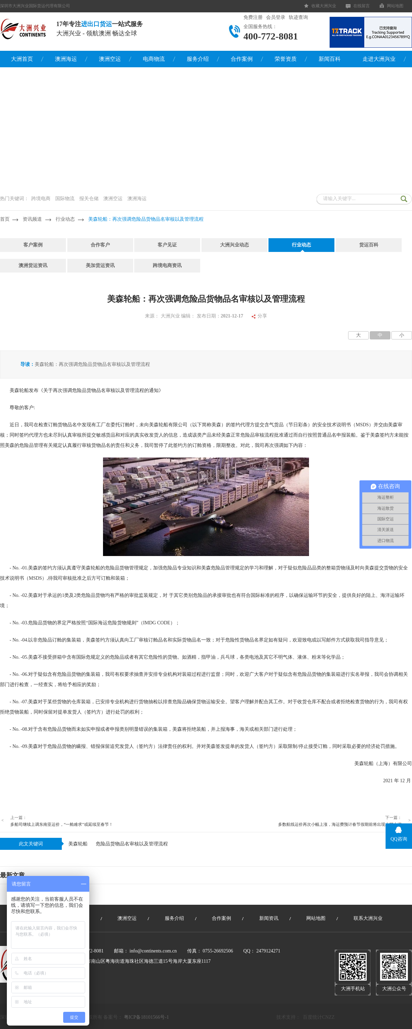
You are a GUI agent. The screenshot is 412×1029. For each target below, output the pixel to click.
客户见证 (167, 244)
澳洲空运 (110, 59)
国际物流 (65, 198)
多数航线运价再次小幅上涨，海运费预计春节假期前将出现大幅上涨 (340, 824)
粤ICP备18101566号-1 (146, 1017)
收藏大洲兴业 (323, 5)
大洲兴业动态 (234, 244)
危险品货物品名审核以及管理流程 (132, 843)
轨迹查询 (298, 17)
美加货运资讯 (100, 265)
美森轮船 (78, 843)
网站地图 (395, 5)
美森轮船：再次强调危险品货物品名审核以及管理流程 (146, 219)
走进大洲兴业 (379, 59)
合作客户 (100, 244)
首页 (5, 219)
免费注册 (253, 17)
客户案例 (33, 244)
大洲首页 (22, 59)
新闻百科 (330, 59)
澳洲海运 (66, 59)
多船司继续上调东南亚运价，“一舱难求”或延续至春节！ (61, 824)
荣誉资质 (286, 59)
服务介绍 (198, 59)
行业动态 (65, 219)
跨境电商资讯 (167, 265)
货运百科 (368, 244)
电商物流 (154, 59)
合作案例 (242, 59)
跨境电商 (40, 198)
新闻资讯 (268, 918)
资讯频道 (32, 219)
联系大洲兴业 (368, 918)
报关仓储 (89, 198)
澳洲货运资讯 (33, 265)
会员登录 (275, 17)
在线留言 (361, 5)
